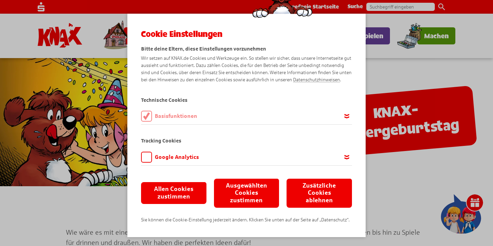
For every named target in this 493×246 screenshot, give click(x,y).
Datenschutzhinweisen (316, 79)
